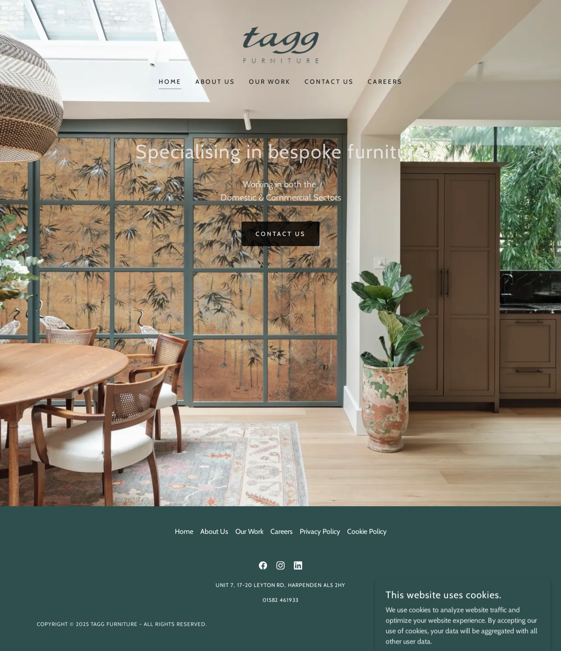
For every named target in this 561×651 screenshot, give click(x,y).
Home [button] (184, 531)
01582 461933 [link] (281, 600)
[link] (280, 44)
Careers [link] (385, 82)
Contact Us (280, 234)
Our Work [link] (270, 82)
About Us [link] (215, 82)
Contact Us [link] (329, 82)
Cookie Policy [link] (367, 531)
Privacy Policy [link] (320, 531)
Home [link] (170, 82)
